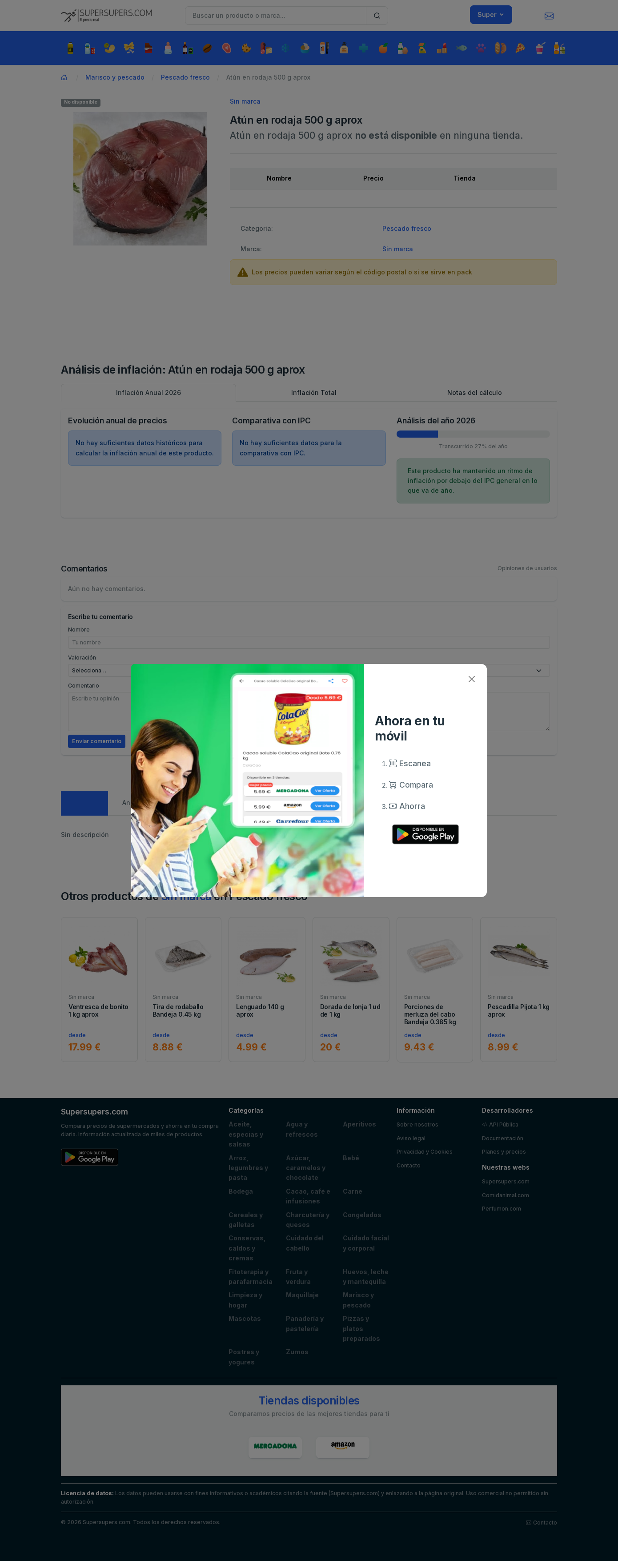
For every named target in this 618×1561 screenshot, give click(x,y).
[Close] (471, 679)
